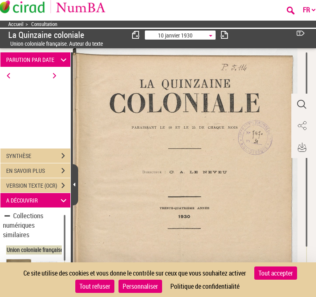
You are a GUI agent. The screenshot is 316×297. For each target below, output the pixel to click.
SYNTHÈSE (38, 156)
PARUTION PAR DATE (37, 59)
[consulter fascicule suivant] (224, 35)
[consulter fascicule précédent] (136, 35)
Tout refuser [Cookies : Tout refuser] (94, 286)
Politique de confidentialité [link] (204, 286)
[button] (301, 104)
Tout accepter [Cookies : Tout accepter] (275, 273)
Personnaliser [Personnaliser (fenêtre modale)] (140, 286)
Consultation (44, 24)
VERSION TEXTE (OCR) (38, 185)
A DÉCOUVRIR (37, 200)
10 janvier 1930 (175, 35)
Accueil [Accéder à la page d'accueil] (15, 24)
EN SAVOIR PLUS (38, 171)
